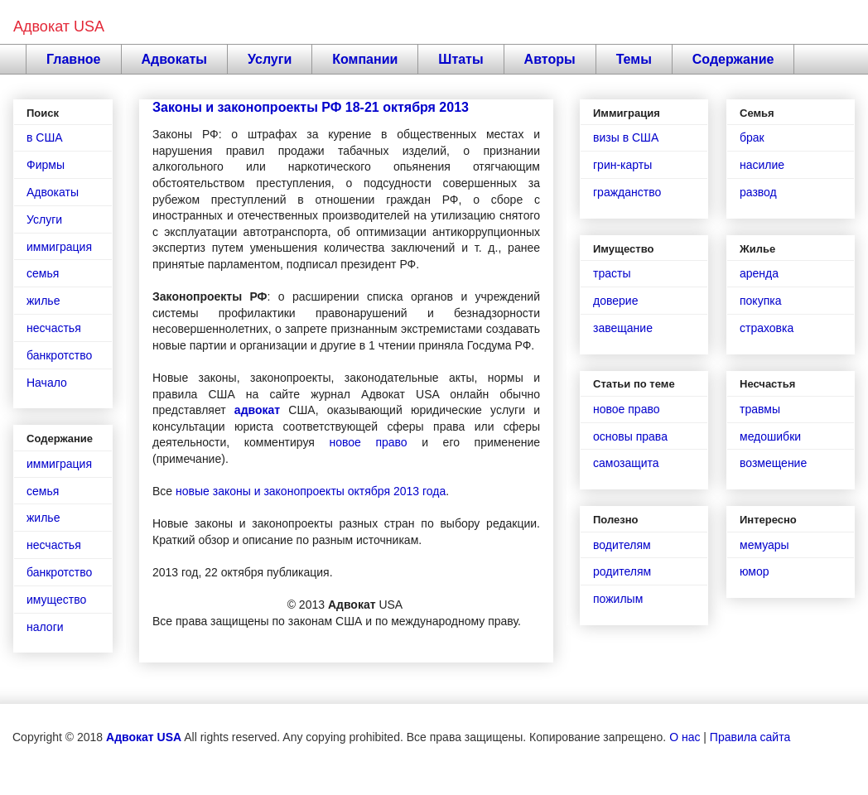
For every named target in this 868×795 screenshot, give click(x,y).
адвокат (257, 410)
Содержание (733, 59)
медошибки (770, 436)
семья (43, 273)
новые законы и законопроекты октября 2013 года (311, 491)
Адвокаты (175, 59)
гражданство (627, 192)
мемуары (764, 545)
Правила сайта (750, 737)
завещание (623, 328)
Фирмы (46, 164)
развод (758, 192)
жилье (43, 300)
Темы (634, 59)
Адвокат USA (58, 26)
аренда (759, 273)
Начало (47, 382)
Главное (73, 59)
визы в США (625, 137)
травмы (760, 409)
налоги (45, 627)
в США (45, 137)
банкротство (59, 355)
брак (752, 137)
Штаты (460, 59)
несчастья (54, 328)
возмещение (773, 463)
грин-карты (622, 164)
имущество (56, 599)
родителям (622, 571)
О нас (684, 737)
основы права (630, 436)
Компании (365, 59)
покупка (760, 300)
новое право (368, 442)
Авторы (550, 59)
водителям (622, 545)
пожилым (618, 598)
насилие (762, 164)
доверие (615, 300)
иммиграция (59, 246)
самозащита (626, 463)
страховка (766, 328)
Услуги (270, 59)
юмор (754, 571)
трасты (611, 273)
